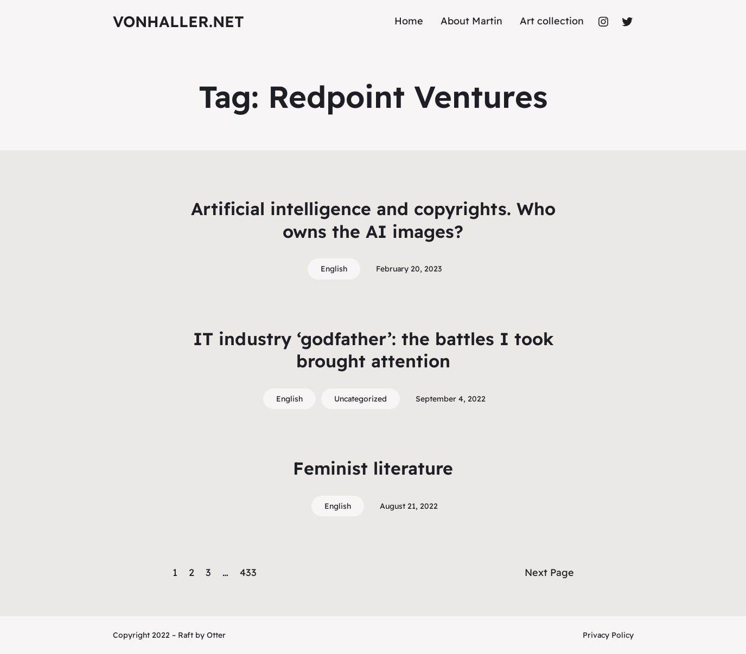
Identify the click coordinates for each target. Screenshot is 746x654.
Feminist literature (373, 468)
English (334, 269)
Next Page (549, 572)
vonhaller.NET (178, 21)
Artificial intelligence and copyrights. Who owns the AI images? (373, 220)
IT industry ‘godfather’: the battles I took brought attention (373, 350)
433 (248, 572)
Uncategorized (360, 399)
